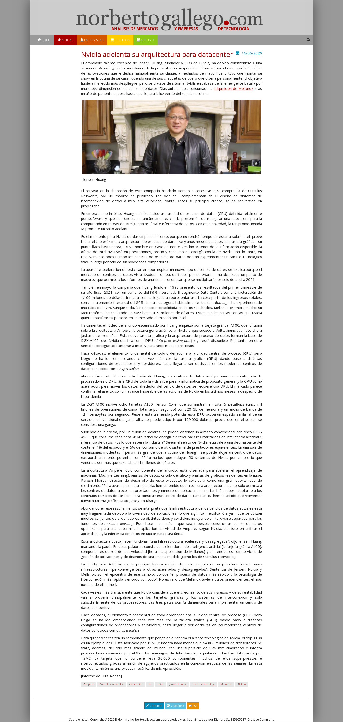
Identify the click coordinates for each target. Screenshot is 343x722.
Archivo (145, 40)
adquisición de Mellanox (233, 88)
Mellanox (225, 684)
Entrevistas (92, 40)
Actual (65, 40)
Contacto (154, 706)
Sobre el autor (79, 719)
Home (44, 40)
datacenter (135, 684)
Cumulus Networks (111, 684)
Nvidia (242, 684)
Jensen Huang (177, 684)
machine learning (203, 684)
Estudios (120, 40)
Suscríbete (176, 706)
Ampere (88, 684)
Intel (160, 684)
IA (150, 684)
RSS (193, 706)
